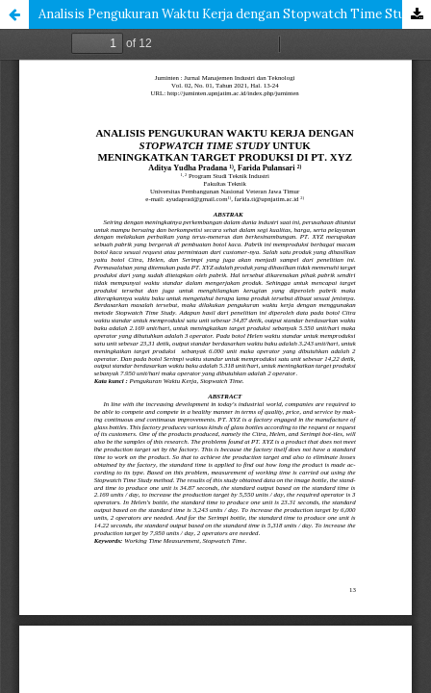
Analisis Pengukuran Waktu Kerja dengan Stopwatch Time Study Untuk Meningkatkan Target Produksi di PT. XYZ (234, 14)
